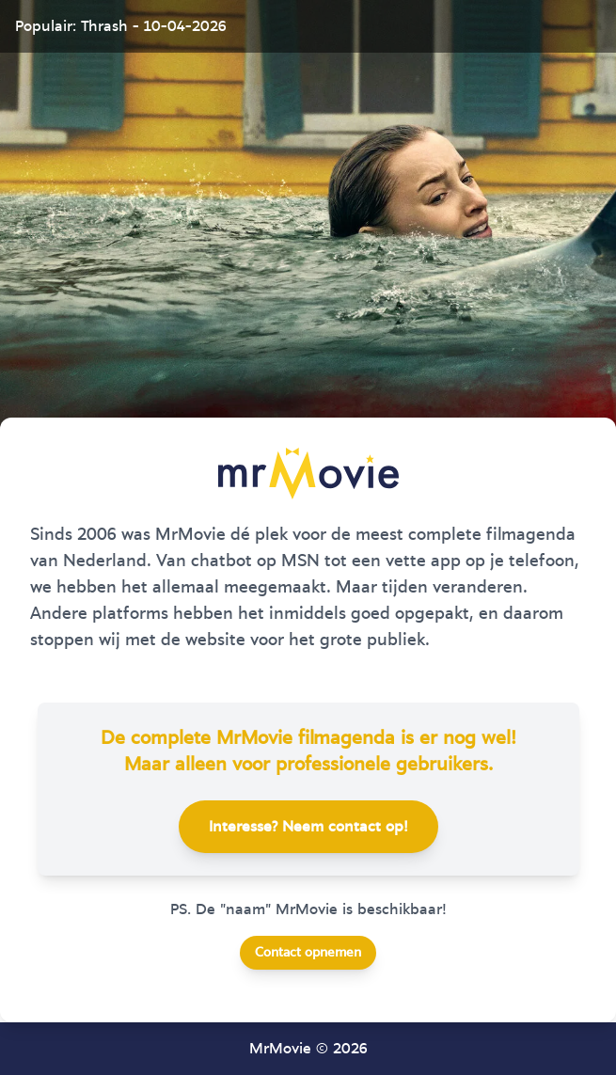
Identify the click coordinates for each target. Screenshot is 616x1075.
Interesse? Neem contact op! (308, 826)
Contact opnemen (308, 952)
